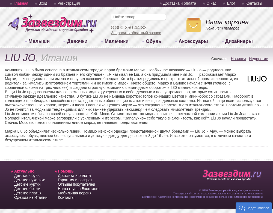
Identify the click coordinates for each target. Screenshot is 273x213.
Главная (21, 3)
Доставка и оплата (179, 3)
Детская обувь (27, 175)
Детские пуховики (29, 180)
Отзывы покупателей (76, 184)
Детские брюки (27, 188)
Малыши (39, 41)
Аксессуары (193, 41)
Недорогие (258, 59)
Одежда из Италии (31, 197)
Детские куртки (27, 184)
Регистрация (69, 3)
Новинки (238, 59)
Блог (231, 3)
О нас (211, 3)
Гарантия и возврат (75, 180)
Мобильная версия (74, 193)
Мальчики (117, 41)
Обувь (153, 41)
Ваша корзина (227, 22)
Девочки (77, 41)
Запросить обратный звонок (136, 33)
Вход (42, 3)
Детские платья (27, 193)
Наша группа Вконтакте (79, 188)
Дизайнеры (239, 41)
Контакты (254, 3)
